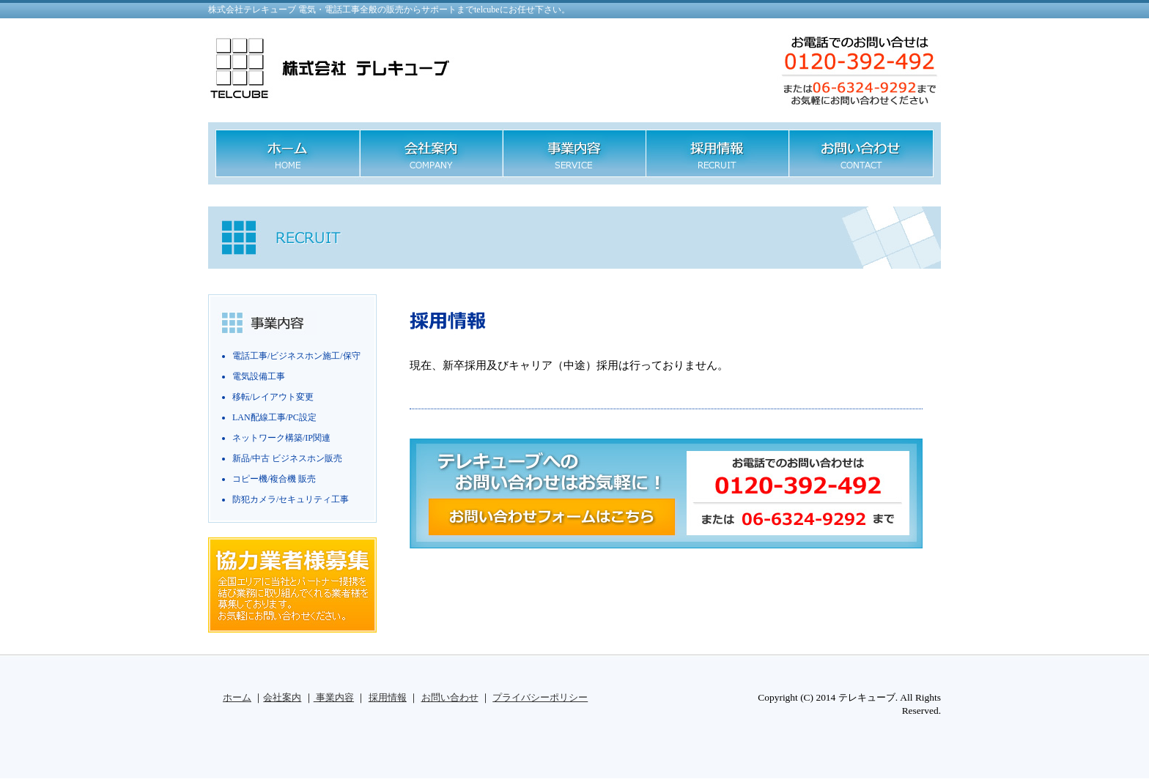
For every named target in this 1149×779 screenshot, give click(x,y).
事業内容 (334, 697)
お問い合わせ (450, 697)
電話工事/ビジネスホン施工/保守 (296, 356)
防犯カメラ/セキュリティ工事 (290, 499)
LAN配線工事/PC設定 (274, 417)
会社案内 (282, 697)
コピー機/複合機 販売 (274, 479)
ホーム (237, 697)
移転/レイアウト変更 (273, 397)
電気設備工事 (258, 376)
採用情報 (388, 697)
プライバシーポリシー (540, 697)
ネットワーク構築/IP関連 (281, 438)
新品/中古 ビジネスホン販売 (287, 458)
